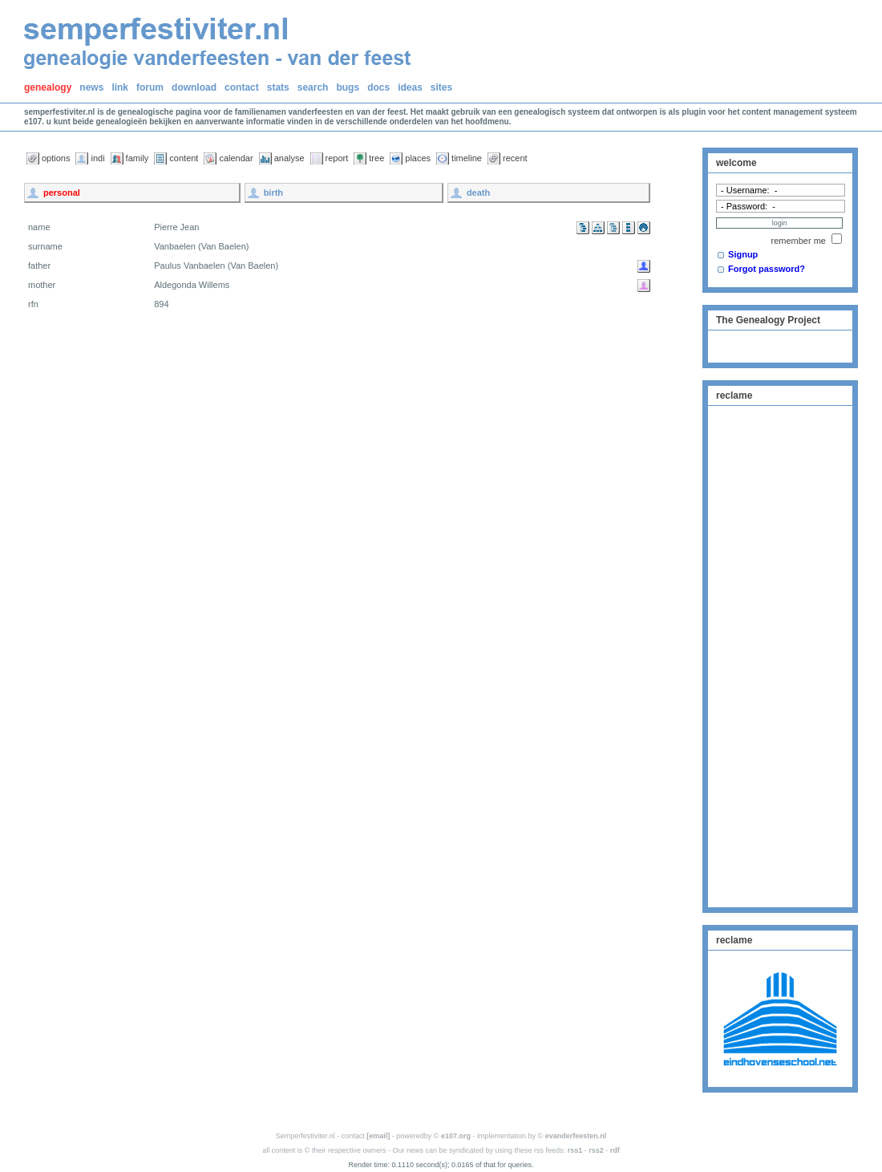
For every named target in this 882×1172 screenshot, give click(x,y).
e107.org (456, 1136)
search (313, 87)
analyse (289, 158)
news (91, 87)
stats (278, 87)
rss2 (596, 1150)
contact (242, 87)
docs (378, 87)
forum (150, 87)
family (137, 158)
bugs (347, 87)
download (194, 87)
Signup (743, 254)
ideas (410, 87)
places (418, 158)
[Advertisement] (780, 654)
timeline (466, 158)
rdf (615, 1150)
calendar (236, 158)
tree (376, 158)
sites (441, 87)
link (119, 87)
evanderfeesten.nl (576, 1136)
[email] (378, 1136)
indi (97, 158)
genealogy (47, 87)
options (56, 158)
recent (515, 158)
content (183, 158)
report (337, 158)
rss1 (575, 1150)
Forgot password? (766, 269)
